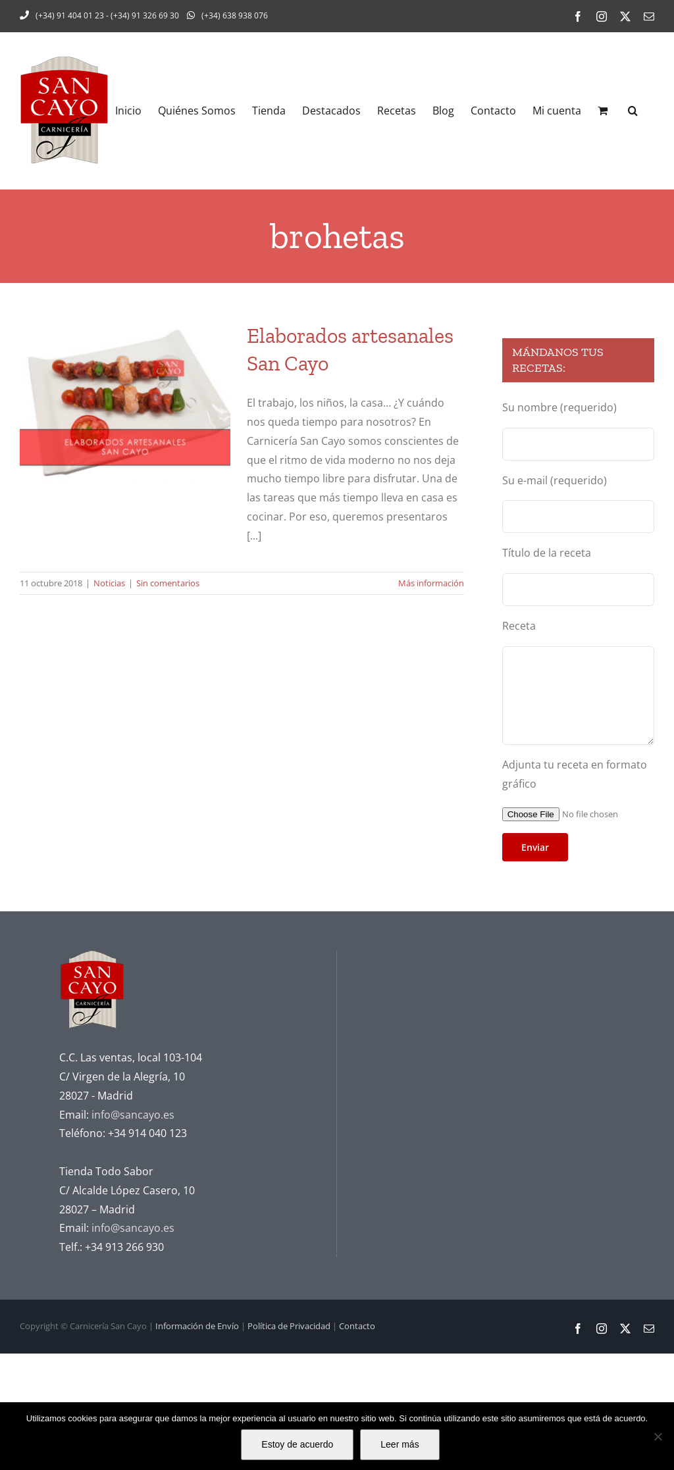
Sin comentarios (167, 583)
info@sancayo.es (132, 1114)
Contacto (357, 1326)
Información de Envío (197, 1326)
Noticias (109, 583)
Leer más (399, 1444)
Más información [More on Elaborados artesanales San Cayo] (431, 583)
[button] (633, 110)
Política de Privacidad (288, 1326)
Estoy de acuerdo (297, 1444)
